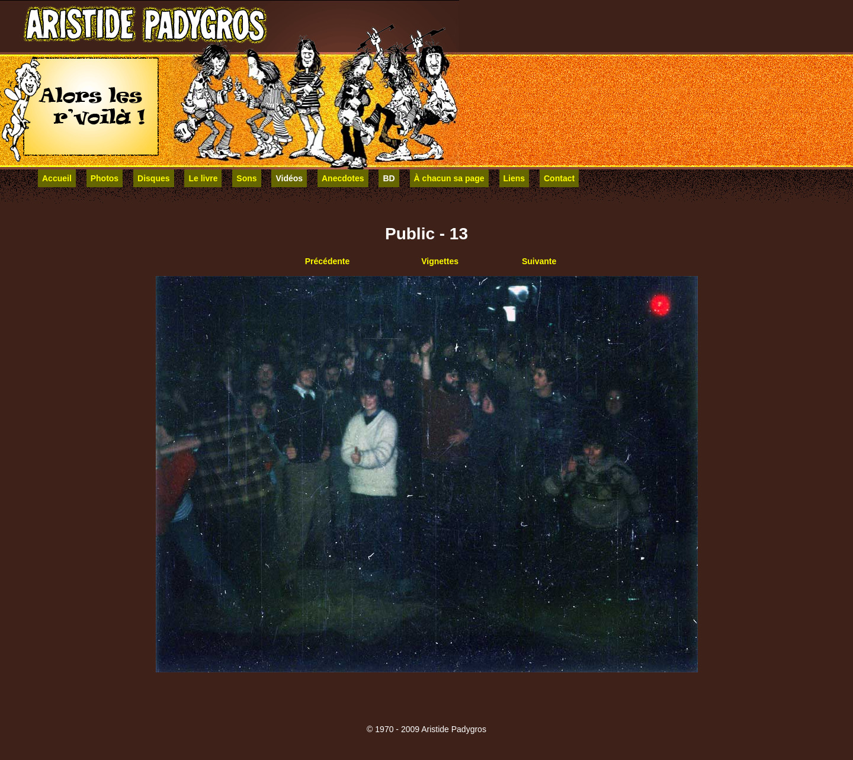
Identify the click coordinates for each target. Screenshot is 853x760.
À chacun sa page (449, 178)
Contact (559, 178)
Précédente (327, 261)
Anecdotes (343, 178)
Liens (514, 178)
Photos (104, 178)
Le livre (202, 178)
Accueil (57, 178)
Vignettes (439, 261)
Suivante (539, 261)
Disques (153, 178)
